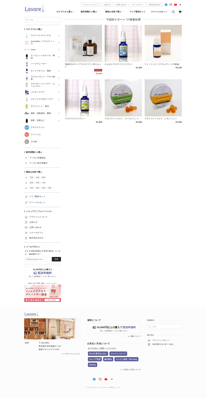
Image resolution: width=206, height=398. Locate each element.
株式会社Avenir (155, 5)
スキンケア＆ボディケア (42, 99)
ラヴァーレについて (91, 5)
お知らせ (107, 5)
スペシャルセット (159, 12)
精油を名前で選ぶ (114, 11)
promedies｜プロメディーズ (42, 42)
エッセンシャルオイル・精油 (43, 56)
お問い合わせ (121, 5)
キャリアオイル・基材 (41, 71)
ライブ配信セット (138, 12)
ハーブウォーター (39, 64)
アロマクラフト (38, 127)
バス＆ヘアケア (38, 92)
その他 (34, 141)
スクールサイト (138, 5)
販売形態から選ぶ (90, 11)
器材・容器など (38, 120)
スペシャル (36, 134)
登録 (56, 259)
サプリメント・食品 (40, 106)
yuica (33, 49)
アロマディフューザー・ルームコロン (43, 85)
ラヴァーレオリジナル (41, 35)
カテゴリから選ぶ (66, 11)
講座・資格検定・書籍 (41, 113)
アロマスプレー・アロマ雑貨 (43, 78)
